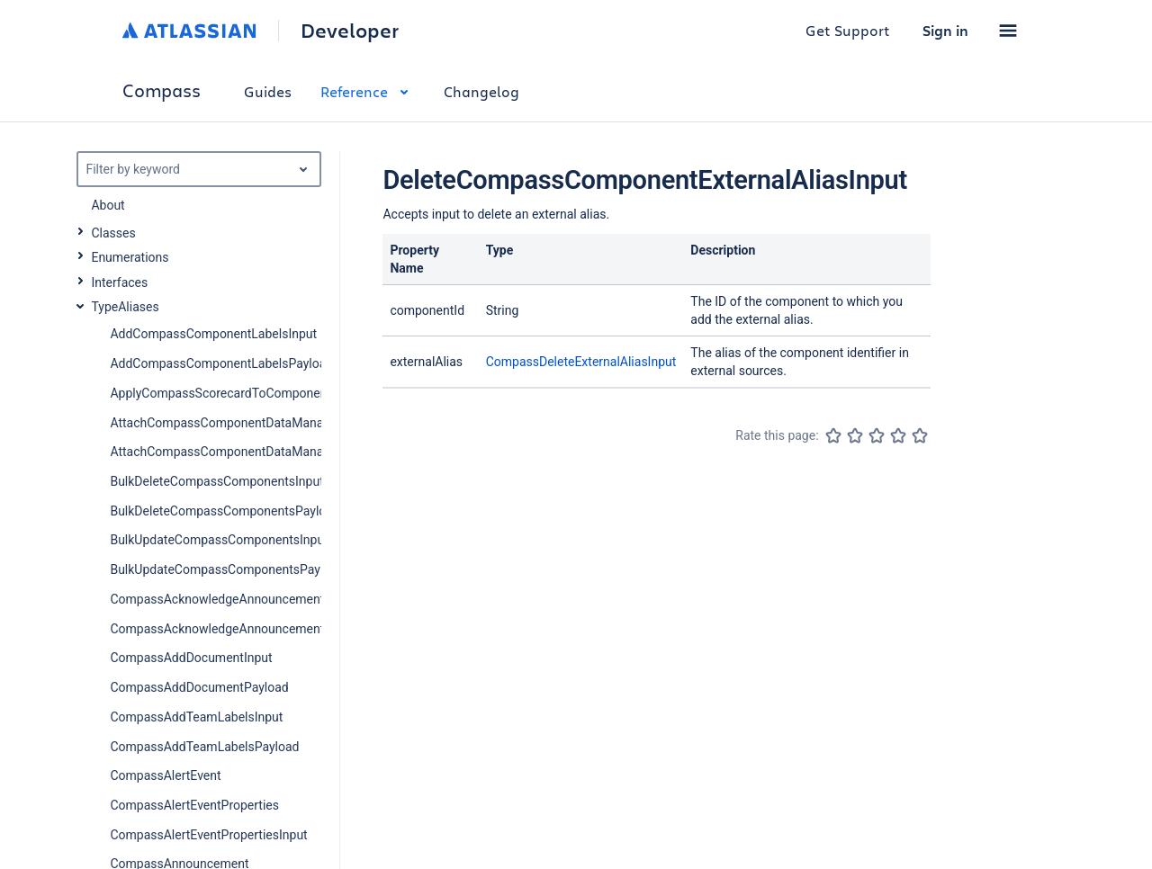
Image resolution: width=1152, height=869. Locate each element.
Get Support (848, 30)
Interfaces (119, 282)
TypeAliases (124, 307)
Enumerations (129, 257)
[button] (1008, 30)
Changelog (481, 91)
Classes (113, 233)
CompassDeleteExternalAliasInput (581, 361)
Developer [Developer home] (350, 31)
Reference (367, 91)
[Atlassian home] (189, 30)
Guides (268, 91)
